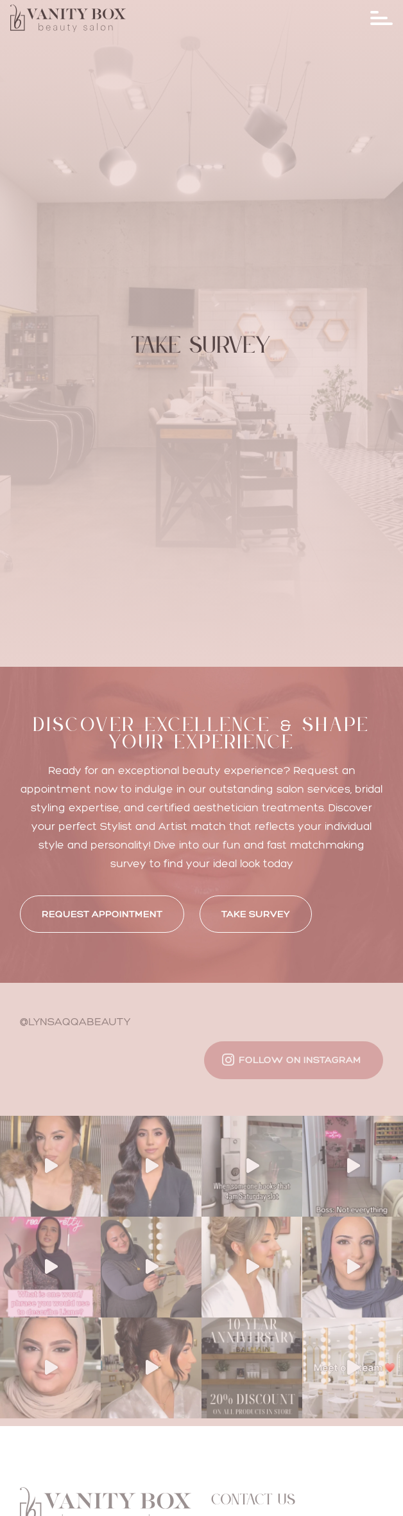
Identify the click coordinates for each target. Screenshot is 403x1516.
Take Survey (255, 914)
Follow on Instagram (300, 1059)
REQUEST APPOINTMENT (102, 914)
